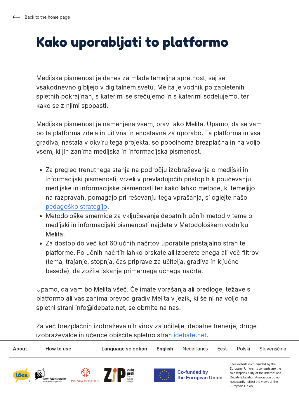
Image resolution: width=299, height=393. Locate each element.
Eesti (222, 349)
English (165, 349)
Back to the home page (41, 17)
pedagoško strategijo (76, 206)
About (20, 349)
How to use (58, 349)
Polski (243, 349)
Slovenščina (272, 349)
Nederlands (195, 349)
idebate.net (190, 335)
